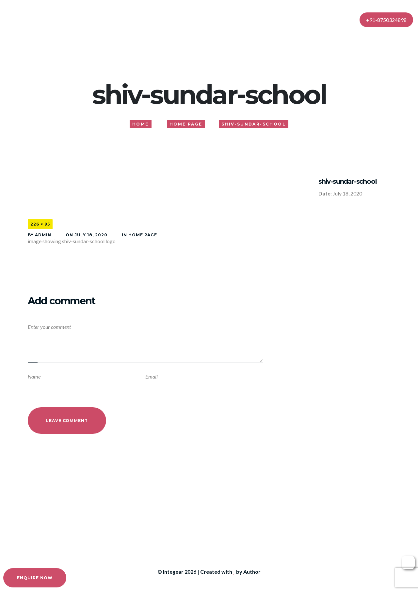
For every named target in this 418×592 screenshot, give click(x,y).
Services (207, 19)
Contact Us (297, 19)
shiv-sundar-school (347, 181)
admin (43, 234)
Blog (265, 19)
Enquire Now (35, 577)
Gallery (239, 19)
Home (149, 19)
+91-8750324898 (386, 20)
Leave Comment (67, 420)
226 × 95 (40, 224)
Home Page (142, 234)
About (177, 19)
